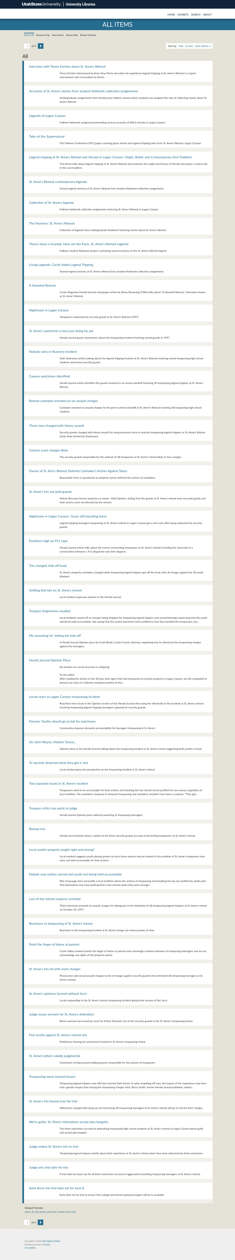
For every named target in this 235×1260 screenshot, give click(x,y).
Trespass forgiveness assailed (49, 611)
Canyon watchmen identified (49, 376)
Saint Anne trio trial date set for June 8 (56, 1188)
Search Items (58, 35)
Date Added (202, 46)
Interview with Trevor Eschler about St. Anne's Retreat (67, 66)
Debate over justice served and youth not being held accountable (75, 874)
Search (195, 14)
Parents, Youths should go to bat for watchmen (62, 721)
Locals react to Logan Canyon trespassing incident (64, 697)
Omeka (46, 1244)
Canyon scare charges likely (48, 450)
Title (180, 46)
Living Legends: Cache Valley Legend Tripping (61, 265)
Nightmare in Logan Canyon (49, 310)
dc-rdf (34, 1211)
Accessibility (30, 1247)
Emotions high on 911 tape (48, 541)
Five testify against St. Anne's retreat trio (58, 1035)
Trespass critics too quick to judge (53, 808)
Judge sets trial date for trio (48, 1167)
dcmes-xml (45, 1211)
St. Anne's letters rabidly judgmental (54, 1056)
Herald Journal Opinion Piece (49, 660)
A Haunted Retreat (42, 285)
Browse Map (72, 35)
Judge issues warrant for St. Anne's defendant (61, 1014)
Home (171, 14)
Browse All (29, 35)
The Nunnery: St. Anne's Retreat (52, 223)
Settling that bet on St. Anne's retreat (55, 590)
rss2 (73, 1211)
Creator (189, 46)
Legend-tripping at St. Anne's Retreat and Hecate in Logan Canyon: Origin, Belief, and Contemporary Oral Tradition (110, 157)
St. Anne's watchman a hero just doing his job (61, 331)
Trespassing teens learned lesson (52, 1076)
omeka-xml (64, 1211)
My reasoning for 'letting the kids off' (55, 635)
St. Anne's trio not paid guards (50, 491)
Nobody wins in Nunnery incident (53, 351)
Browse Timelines (88, 35)
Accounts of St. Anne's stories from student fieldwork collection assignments (83, 91)
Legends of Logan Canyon (47, 116)
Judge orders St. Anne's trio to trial (53, 1146)
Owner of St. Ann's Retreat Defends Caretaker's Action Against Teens (78, 471)
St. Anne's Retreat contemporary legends (58, 182)
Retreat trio (37, 829)
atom (27, 1211)
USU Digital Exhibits (51, 1241)
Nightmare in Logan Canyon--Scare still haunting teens (68, 516)
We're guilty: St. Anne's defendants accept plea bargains (68, 1122)
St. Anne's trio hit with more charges (54, 969)
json (54, 1211)
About (207, 14)
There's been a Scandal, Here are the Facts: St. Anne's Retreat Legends (79, 244)
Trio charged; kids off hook (48, 565)
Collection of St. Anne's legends (51, 202)
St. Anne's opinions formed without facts (58, 993)
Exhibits (183, 14)
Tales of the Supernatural (46, 136)
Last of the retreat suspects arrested (54, 899)
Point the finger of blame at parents (54, 944)
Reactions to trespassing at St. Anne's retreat (61, 923)
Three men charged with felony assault (56, 425)
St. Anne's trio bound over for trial (53, 1101)
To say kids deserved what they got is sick (58, 763)
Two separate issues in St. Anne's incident (58, 783)
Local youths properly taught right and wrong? (62, 849)
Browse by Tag (43, 35)
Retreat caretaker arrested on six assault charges (63, 401)
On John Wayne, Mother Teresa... (52, 742)
